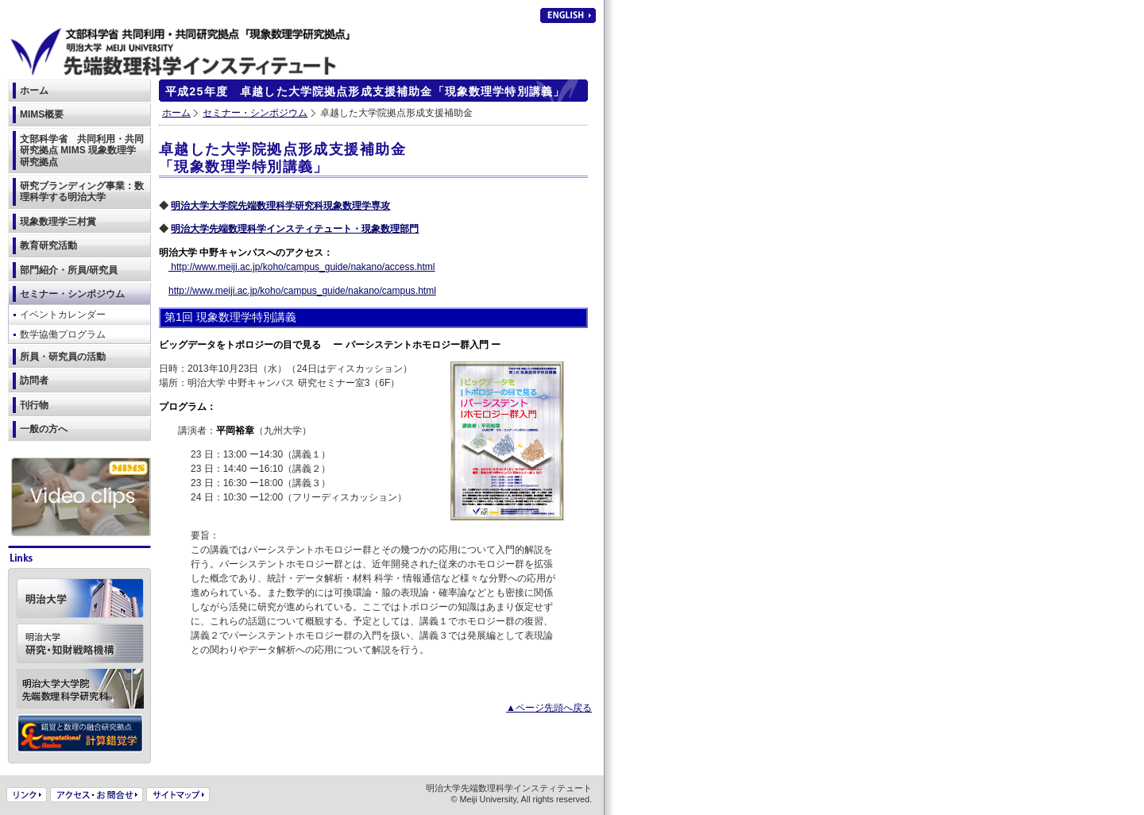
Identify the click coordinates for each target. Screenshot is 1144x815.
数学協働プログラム (63, 334)
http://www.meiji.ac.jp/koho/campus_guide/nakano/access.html (301, 266)
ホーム (176, 112)
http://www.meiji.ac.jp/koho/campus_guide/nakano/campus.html (302, 290)
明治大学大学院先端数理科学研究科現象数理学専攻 (280, 205)
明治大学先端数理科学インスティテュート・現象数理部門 (295, 228)
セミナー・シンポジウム (255, 112)
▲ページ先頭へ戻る (549, 707)
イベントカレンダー (63, 314)
